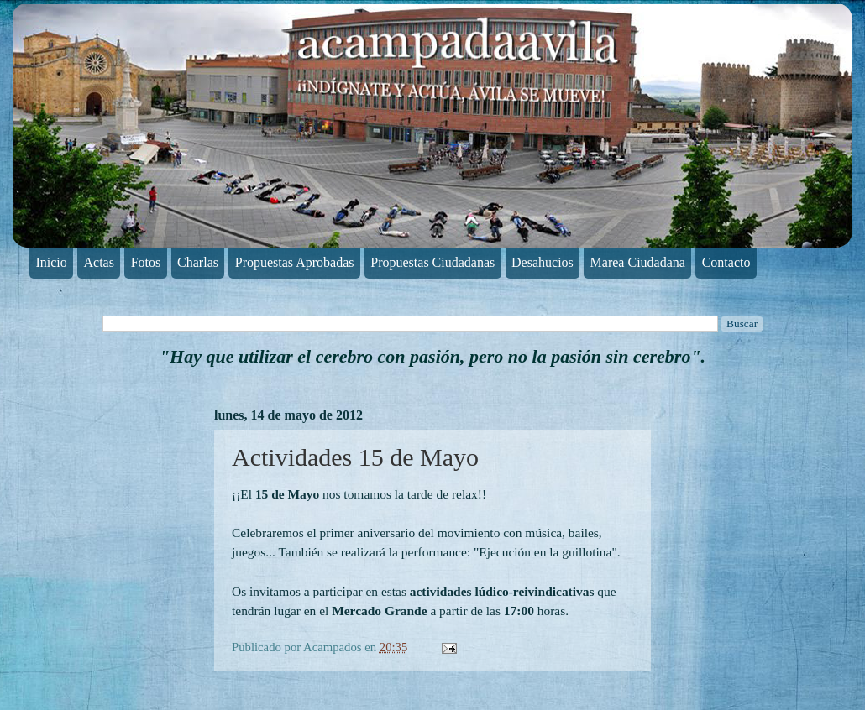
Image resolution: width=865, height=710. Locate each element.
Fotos (146, 262)
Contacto (726, 262)
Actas (99, 262)
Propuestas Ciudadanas (432, 262)
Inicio (50, 262)
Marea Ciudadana (637, 262)
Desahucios (542, 262)
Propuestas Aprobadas (294, 262)
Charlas (197, 262)
